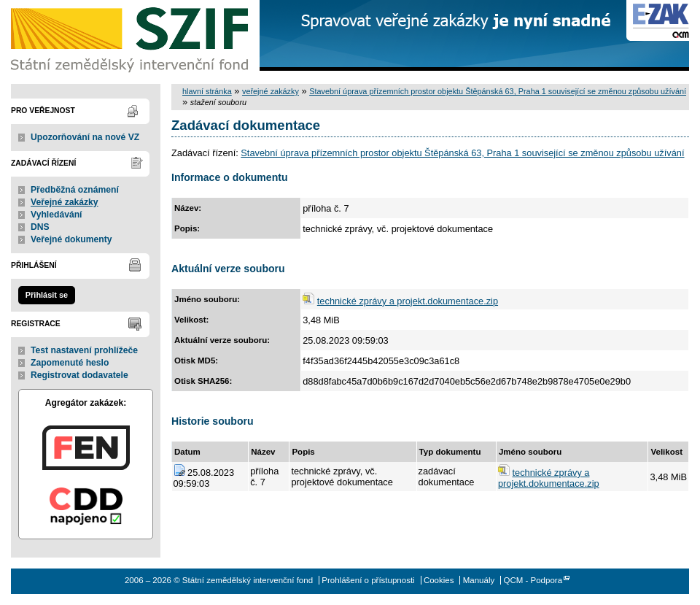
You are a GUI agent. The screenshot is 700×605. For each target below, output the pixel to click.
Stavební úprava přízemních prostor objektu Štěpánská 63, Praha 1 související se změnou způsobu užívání (497, 91)
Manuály (479, 580)
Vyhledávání (56, 214)
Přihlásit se (47, 294)
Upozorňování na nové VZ (85, 137)
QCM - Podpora (532, 580)
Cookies (439, 580)
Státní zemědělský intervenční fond (131, 36)
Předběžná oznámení (75, 190)
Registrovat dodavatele (79, 375)
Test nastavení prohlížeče (84, 350)
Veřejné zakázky (64, 202)
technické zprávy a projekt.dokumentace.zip (407, 301)
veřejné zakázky (270, 91)
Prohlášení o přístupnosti (368, 580)
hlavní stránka (207, 91)
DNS (40, 227)
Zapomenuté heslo (70, 363)
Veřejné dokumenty (71, 239)
